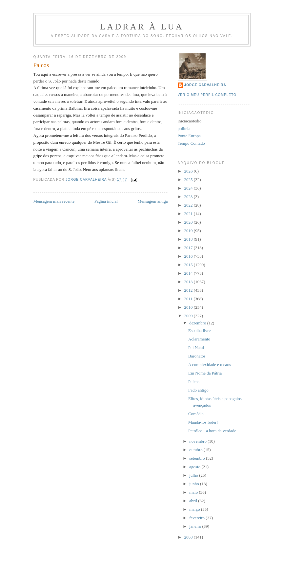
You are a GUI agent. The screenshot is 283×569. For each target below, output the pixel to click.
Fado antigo (198, 390)
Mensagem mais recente (54, 201)
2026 (189, 171)
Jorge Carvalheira (205, 85)
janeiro (195, 526)
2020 (189, 222)
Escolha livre (199, 330)
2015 (189, 264)
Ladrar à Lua (142, 26)
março (195, 509)
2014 (189, 273)
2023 (189, 196)
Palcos (193, 381)
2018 (189, 239)
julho (194, 475)
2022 (189, 205)
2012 (189, 290)
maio (194, 492)
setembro (197, 458)
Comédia (196, 413)
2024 (189, 188)
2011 (189, 298)
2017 (189, 247)
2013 (189, 281)
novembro (198, 441)
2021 (189, 213)
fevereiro (197, 517)
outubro (196, 449)
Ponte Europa (189, 135)
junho (194, 483)
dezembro (198, 323)
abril (193, 500)
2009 (189, 315)
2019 (189, 230)
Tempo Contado (191, 143)
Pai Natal (196, 347)
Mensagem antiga (152, 201)
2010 (189, 307)
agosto (195, 466)
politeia (184, 128)
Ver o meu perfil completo (207, 95)
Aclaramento (199, 339)
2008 (189, 537)
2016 (189, 256)
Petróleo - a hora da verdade (212, 430)
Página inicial (106, 201)
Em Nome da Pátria (205, 373)
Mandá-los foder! (203, 422)
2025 (189, 179)
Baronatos (197, 356)
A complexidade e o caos (209, 364)
